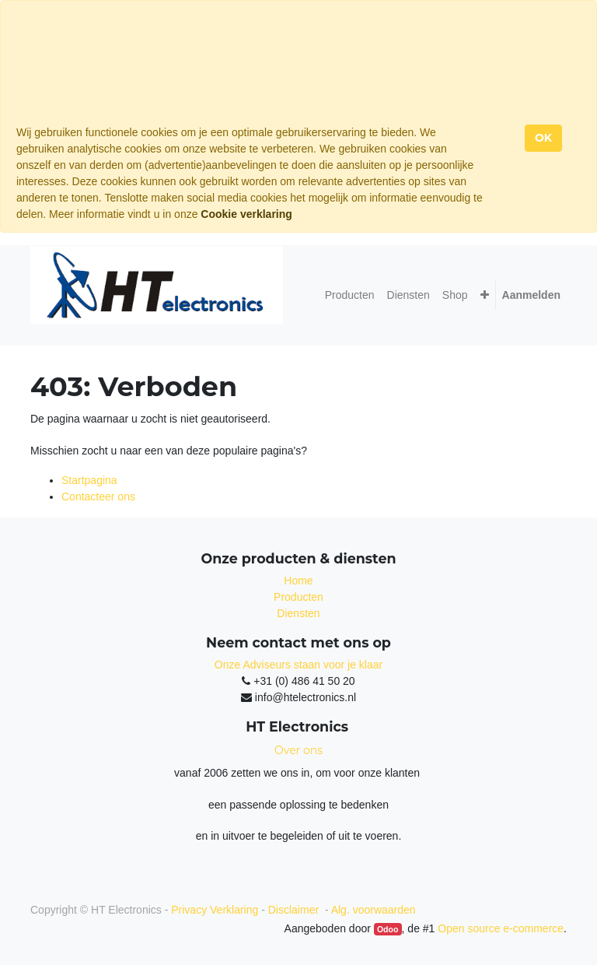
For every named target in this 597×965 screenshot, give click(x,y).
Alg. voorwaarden (373, 910)
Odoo (387, 929)
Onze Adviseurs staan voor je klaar (298, 664)
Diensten (298, 613)
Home (298, 580)
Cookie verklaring (246, 214)
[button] (484, 295)
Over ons (298, 750)
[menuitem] (350, 295)
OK (543, 138)
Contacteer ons (98, 496)
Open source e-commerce (501, 928)
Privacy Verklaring (214, 910)
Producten (298, 597)
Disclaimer (295, 910)
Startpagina (89, 480)
